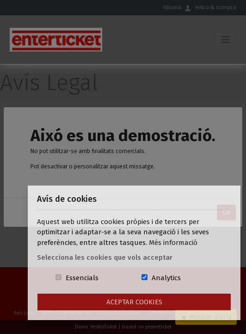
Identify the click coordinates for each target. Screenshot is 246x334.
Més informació (173, 242)
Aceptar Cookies (134, 302)
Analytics (166, 278)
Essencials (82, 278)
